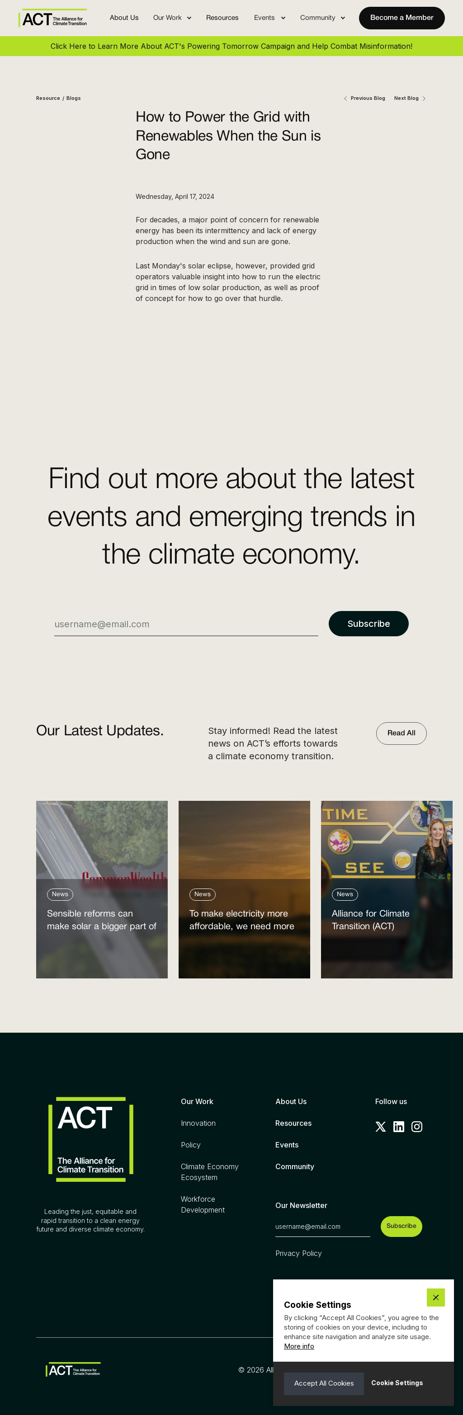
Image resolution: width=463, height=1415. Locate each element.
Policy (191, 1144)
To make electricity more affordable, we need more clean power (241, 922)
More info (299, 1346)
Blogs (73, 98)
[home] (52, 18)
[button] (172, 18)
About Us (124, 18)
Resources (222, 18)
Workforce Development (203, 1204)
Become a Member (402, 18)
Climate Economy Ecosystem (210, 1172)
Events (286, 1144)
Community (294, 1166)
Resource (48, 98)
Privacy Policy (298, 1253)
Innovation (198, 1123)
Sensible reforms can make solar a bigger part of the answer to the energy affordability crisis (101, 922)
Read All (401, 733)
